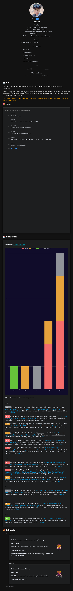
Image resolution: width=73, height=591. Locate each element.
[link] (13, 412)
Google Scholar (19, 245)
